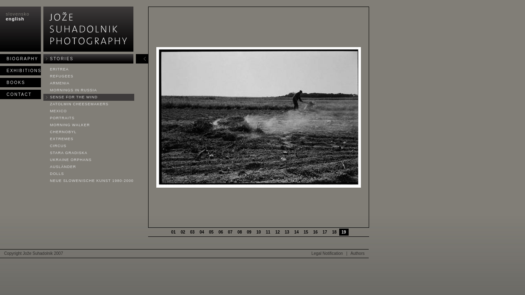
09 (249, 232)
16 (315, 232)
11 (268, 232)
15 (306, 232)
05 (211, 232)
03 (192, 232)
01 (173, 232)
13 (287, 232)
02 (182, 232)
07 (230, 232)
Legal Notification (327, 253)
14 (296, 232)
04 (202, 232)
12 (277, 232)
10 (258, 232)
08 (239, 232)
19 (344, 232)
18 (334, 232)
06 (221, 232)
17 (324, 232)
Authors (358, 253)
